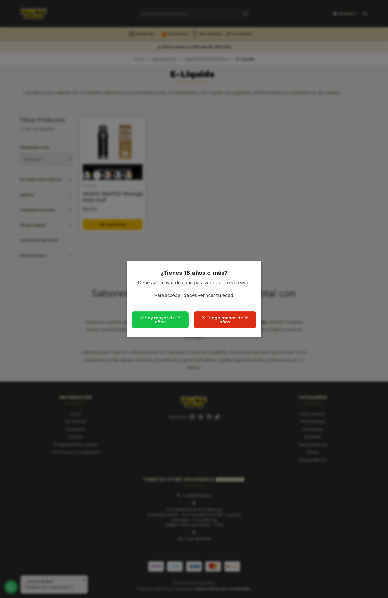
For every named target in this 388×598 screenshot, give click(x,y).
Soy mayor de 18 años (160, 319)
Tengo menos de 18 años (225, 319)
